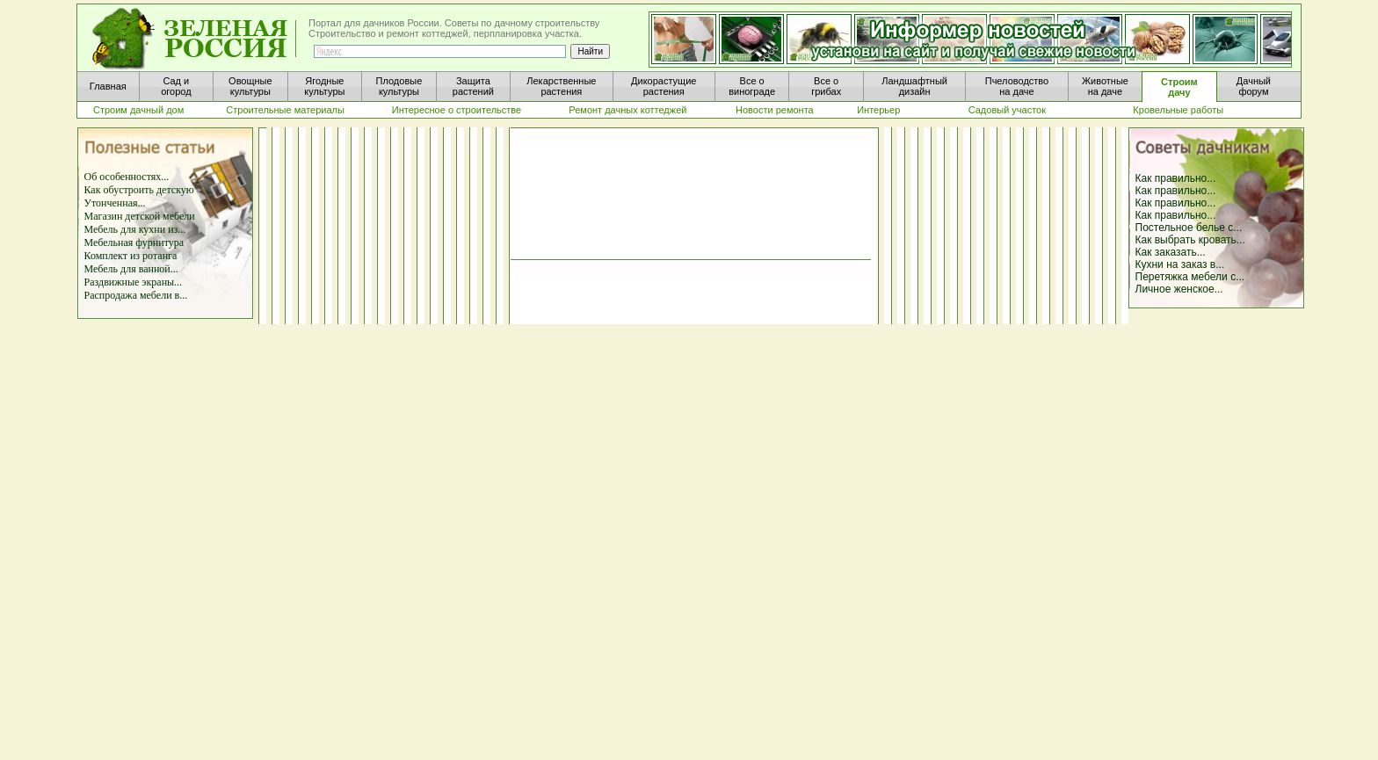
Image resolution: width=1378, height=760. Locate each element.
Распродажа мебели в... (136, 295)
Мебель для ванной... (131, 269)
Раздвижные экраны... (133, 282)
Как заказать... (1170, 252)
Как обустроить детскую (139, 190)
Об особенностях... (127, 176)
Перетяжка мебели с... (1190, 277)
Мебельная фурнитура (134, 242)
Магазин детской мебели (139, 216)
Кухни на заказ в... (1180, 264)
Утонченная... (115, 203)
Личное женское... (1179, 289)
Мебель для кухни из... (135, 229)
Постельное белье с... (1189, 227)
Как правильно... (1175, 178)
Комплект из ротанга (131, 256)
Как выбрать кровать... (1190, 240)
